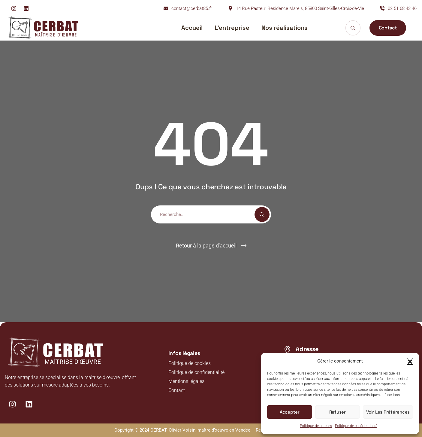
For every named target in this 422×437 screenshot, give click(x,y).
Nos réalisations (284, 28)
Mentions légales (186, 381)
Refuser (337, 412)
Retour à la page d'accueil (206, 245)
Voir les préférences (388, 412)
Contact (176, 390)
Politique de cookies (316, 426)
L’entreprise (232, 28)
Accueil (192, 28)
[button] (410, 361)
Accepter (290, 412)
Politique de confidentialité (356, 426)
